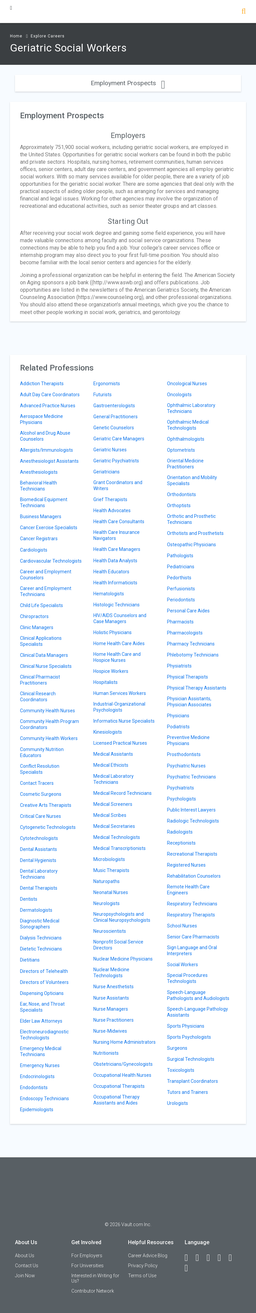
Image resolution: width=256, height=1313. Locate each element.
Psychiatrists (180, 787)
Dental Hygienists (38, 860)
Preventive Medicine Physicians (188, 740)
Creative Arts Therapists (45, 805)
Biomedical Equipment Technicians (43, 502)
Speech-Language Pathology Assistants (197, 1012)
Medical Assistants (113, 754)
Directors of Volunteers (44, 982)
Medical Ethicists (110, 765)
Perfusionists (181, 588)
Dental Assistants (38, 849)
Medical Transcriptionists (119, 848)
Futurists (102, 394)
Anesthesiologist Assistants (49, 461)
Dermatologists (36, 910)
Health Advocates (112, 510)
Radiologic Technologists (193, 821)
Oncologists (179, 394)
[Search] (243, 12)
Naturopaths (106, 881)
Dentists (28, 899)
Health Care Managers (116, 549)
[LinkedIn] (200, 1258)
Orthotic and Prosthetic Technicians (191, 519)
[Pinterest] (233, 1258)
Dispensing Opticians (42, 993)
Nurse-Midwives (110, 1031)
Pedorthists (179, 577)
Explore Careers (48, 36)
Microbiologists (109, 859)
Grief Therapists (110, 499)
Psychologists (181, 798)
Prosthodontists (184, 754)
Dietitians (30, 960)
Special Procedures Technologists (187, 978)
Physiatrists (179, 666)
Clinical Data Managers (44, 655)
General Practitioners (115, 416)
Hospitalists (105, 682)
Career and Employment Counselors (45, 574)
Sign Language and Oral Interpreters (192, 950)
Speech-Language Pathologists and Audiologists (198, 995)
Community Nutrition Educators (42, 752)
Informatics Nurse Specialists (124, 721)
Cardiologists (33, 550)
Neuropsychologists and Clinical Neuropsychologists (121, 917)
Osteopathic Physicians (191, 544)
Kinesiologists (107, 732)
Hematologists (108, 593)
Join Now (25, 1275)
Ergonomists (106, 383)
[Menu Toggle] (11, 8)
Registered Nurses (186, 865)
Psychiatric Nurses (186, 765)
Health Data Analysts (115, 560)
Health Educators (111, 571)
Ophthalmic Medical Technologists (188, 425)
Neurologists (106, 903)
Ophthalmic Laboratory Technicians (191, 408)
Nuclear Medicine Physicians (123, 959)
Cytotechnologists (39, 838)
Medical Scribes (109, 815)
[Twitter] (211, 1258)
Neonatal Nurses (110, 892)
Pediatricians (180, 566)
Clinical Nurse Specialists (46, 666)
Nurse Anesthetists (113, 986)
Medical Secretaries (114, 826)
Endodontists (34, 1087)
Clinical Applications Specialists (41, 641)
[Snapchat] (189, 1268)
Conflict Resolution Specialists (39, 769)
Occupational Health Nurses (122, 1075)
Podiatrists (178, 726)
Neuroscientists (109, 931)
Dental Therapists (38, 888)
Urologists (177, 1103)
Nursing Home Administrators (124, 1042)
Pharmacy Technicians (191, 643)
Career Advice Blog (147, 1255)
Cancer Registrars (39, 538)
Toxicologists (180, 1070)
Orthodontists (181, 494)
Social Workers (182, 964)
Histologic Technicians (116, 604)
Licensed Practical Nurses (120, 743)
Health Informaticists (115, 582)
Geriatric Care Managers (118, 438)
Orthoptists (179, 505)
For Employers (86, 1255)
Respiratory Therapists (191, 914)
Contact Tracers (37, 783)
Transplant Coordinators (192, 1081)
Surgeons (177, 1048)
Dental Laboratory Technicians (39, 874)
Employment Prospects (128, 83)
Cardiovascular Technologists (51, 561)
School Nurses (182, 925)
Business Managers (40, 516)
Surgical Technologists (190, 1059)
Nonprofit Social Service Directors (118, 945)
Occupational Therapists (119, 1086)
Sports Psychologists (189, 1037)
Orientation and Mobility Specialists (192, 480)
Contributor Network (92, 1291)
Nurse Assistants (111, 998)
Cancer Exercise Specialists (48, 527)
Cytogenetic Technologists (48, 827)
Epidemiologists (36, 1109)
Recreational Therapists (192, 854)
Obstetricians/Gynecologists (123, 1064)
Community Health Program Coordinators (49, 724)
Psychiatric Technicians (191, 776)
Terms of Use (142, 1275)
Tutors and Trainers (187, 1092)
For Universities (87, 1265)
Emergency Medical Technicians (40, 1051)
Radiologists (180, 832)
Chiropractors (34, 616)
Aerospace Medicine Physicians (41, 419)
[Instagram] (222, 1258)
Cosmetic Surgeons (40, 794)
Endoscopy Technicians (44, 1098)
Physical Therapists (187, 677)
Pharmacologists (185, 632)
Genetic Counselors (113, 427)
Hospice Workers (110, 671)
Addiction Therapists (42, 383)
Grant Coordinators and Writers (117, 485)
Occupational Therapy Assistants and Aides (116, 1100)
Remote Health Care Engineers (188, 889)
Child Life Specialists (41, 605)
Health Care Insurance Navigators (116, 535)
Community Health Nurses (47, 710)
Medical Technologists (116, 837)
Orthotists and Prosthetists (195, 533)
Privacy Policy (143, 1265)
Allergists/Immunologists (46, 450)
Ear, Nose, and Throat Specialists (42, 1007)
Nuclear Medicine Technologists (111, 972)
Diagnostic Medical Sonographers (39, 923)
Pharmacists (180, 621)
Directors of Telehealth (44, 971)
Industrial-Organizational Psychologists (119, 707)
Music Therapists (111, 870)
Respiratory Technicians (192, 903)
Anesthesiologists (39, 472)
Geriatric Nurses (110, 449)
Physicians (178, 715)
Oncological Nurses (187, 383)
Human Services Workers (119, 693)
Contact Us (26, 1265)
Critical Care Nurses (40, 816)
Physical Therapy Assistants (196, 688)
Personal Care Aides (188, 610)
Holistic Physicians (112, 632)
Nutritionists (106, 1053)
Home (16, 36)
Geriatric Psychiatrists (116, 460)
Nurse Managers (110, 1009)
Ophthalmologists (185, 439)
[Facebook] (189, 1258)
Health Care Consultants (118, 521)
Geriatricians (106, 471)
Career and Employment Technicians (45, 591)
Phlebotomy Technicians (193, 655)
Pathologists (180, 555)
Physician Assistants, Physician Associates (189, 701)
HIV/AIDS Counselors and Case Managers (119, 618)
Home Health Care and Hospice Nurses (117, 657)
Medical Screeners (112, 804)
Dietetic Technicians (41, 949)
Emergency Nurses (40, 1065)
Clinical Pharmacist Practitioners (40, 680)
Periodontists (181, 599)
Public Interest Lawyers (191, 810)
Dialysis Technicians (41, 937)
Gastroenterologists (114, 405)
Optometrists (181, 450)
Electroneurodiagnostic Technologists (44, 1034)
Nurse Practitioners (113, 1020)
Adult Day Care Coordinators (50, 394)
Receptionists (181, 843)
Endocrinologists (37, 1076)
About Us (24, 1255)
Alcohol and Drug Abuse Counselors (45, 436)
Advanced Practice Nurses (47, 405)
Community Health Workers (49, 738)
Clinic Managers (36, 627)
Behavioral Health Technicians (38, 485)
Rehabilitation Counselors (194, 876)
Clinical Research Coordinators (38, 696)
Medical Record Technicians (122, 793)
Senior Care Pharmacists (193, 936)
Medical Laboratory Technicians (113, 779)
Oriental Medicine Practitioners (185, 463)
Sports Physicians (185, 1026)
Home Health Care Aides (119, 643)
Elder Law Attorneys (41, 1021)
